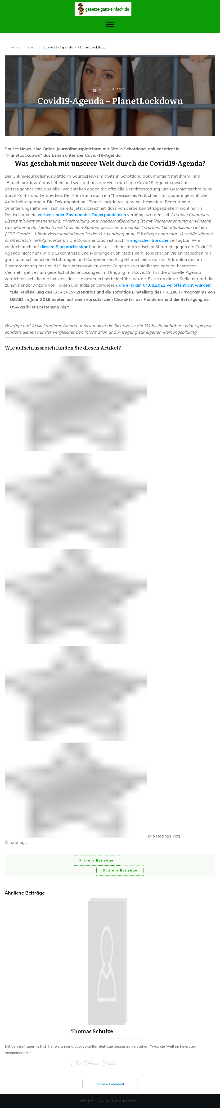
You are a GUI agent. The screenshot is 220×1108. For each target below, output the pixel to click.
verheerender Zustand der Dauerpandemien (82, 214)
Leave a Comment (110, 1084)
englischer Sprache (149, 240)
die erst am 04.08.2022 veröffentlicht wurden (164, 285)
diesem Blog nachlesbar (64, 246)
